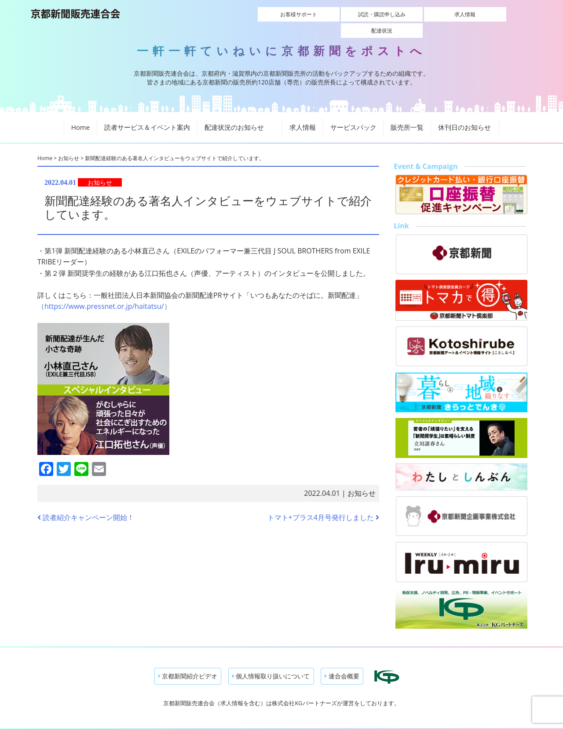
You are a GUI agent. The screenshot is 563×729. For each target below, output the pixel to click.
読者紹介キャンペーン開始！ (85, 502)
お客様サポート (271, 14)
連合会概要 (342, 661)
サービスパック (353, 112)
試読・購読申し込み (345, 14)
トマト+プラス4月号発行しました (323, 502)
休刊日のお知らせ (464, 112)
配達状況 (492, 14)
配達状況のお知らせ (240, 112)
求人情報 (418, 14)
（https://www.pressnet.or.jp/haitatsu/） (104, 291)
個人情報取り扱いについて (271, 661)
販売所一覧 (407, 112)
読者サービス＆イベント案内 (147, 112)
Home (80, 112)
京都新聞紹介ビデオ (188, 661)
